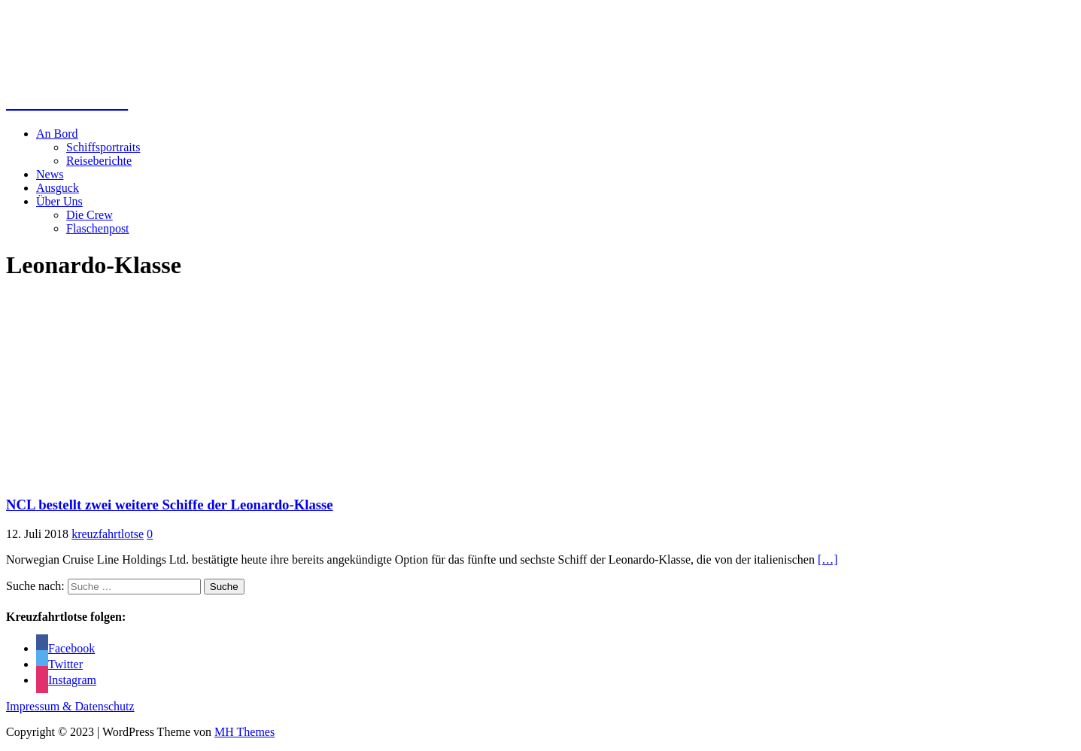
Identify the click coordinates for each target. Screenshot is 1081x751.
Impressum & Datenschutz (70, 706)
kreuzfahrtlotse (107, 534)
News (49, 174)
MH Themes (244, 731)
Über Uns (59, 201)
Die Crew (89, 214)
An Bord (57, 133)
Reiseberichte (99, 160)
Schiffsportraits (103, 147)
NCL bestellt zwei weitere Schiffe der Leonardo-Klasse (169, 504)
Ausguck (57, 187)
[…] (828, 559)
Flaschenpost (97, 228)
